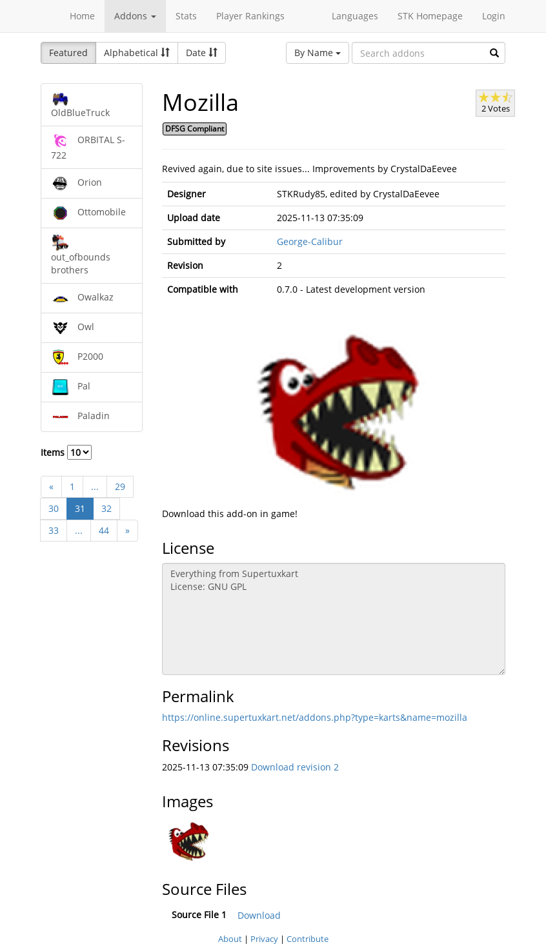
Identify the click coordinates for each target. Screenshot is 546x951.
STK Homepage (430, 16)
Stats (186, 16)
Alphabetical (137, 52)
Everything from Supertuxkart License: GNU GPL (334, 619)
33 (53, 530)
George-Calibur (310, 241)
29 (120, 486)
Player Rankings (250, 16)
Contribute (308, 939)
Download (259, 915)
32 (106, 508)
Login (493, 16)
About (230, 939)
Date (201, 52)
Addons (135, 16)
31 (80, 508)
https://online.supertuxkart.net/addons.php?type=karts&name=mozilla (314, 717)
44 (104, 530)
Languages (355, 16)
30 (53, 508)
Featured (68, 52)
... (95, 486)
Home (82, 16)
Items (66, 452)
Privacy (264, 939)
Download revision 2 (295, 767)
